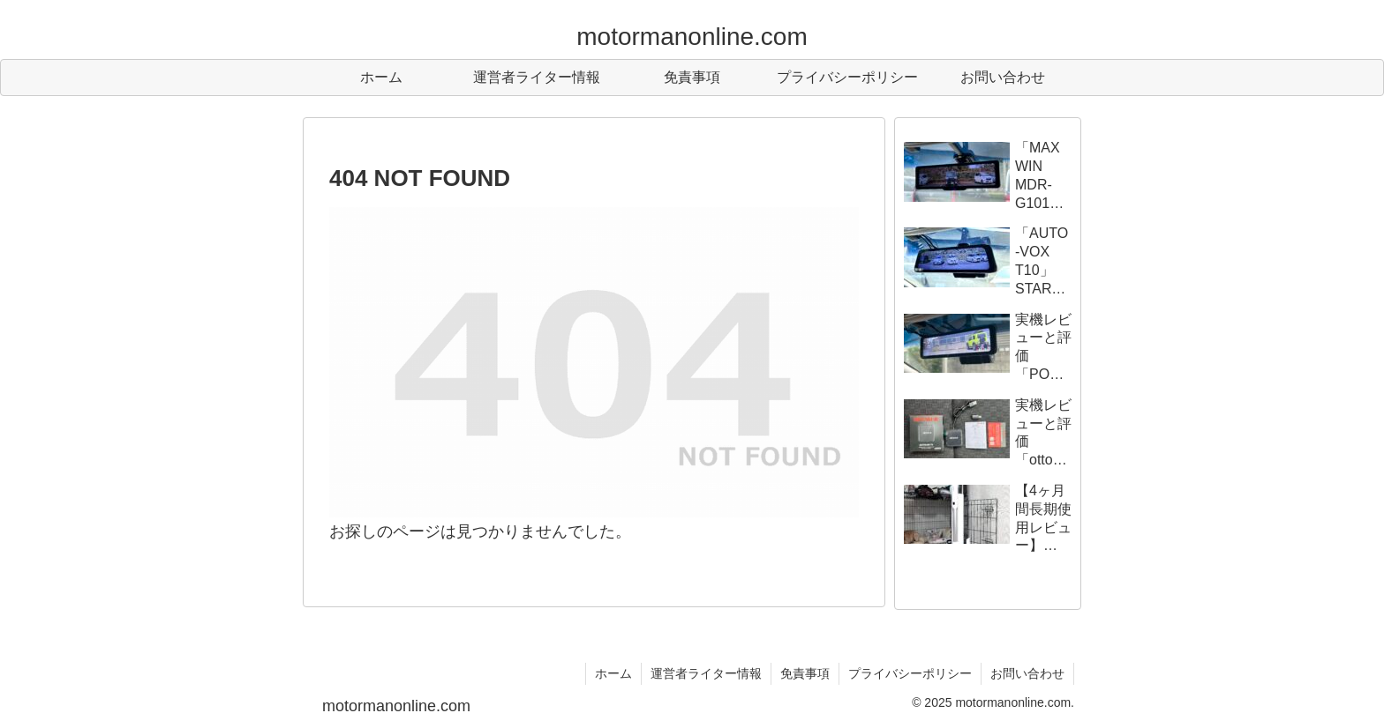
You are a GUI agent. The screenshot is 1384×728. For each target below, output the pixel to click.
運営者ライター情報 (706, 673)
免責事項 (805, 673)
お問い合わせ (1027, 673)
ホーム (613, 673)
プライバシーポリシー (910, 673)
